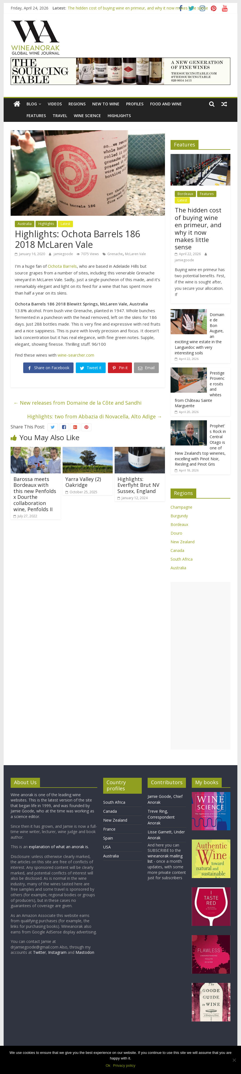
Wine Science (87, 115)
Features (36, 115)
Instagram (58, 952)
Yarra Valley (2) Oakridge (83, 482)
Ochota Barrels (62, 266)
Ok (108, 1065)
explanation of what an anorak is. (59, 846)
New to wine (105, 103)
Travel (60, 115)
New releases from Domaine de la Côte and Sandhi (77, 402)
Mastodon (84, 952)
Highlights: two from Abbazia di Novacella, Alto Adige (94, 416)
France (109, 829)
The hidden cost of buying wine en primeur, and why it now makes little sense (138, 8)
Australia (25, 223)
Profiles (134, 103)
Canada (177, 550)
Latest (65, 223)
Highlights (119, 115)
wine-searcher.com (76, 355)
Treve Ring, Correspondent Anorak (161, 817)
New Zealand (183, 541)
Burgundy (179, 515)
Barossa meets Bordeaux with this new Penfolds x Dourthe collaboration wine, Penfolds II (34, 494)
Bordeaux (185, 193)
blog (32, 103)
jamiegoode (64, 254)
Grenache (115, 254)
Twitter (39, 952)
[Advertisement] (200, 666)
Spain (108, 838)
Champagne (181, 507)
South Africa (182, 559)
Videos (55, 103)
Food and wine (166, 103)
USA (107, 847)
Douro (176, 533)
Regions (77, 103)
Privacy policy (124, 1065)
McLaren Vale (135, 254)
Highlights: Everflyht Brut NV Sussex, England (138, 485)
